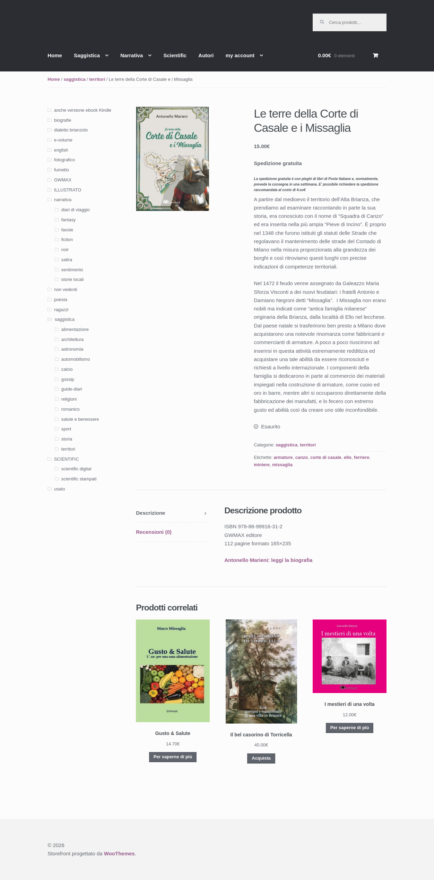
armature (283, 457)
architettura (72, 339)
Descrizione (150, 513)
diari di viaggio (75, 209)
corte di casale (325, 457)
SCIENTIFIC (66, 459)
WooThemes (119, 853)
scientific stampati (78, 478)
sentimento (72, 269)
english (61, 150)
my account (240, 55)
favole (67, 229)
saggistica (75, 79)
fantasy (68, 219)
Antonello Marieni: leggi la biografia (268, 560)
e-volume (63, 140)
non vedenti (65, 289)
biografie (62, 120)
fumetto (61, 169)
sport (66, 429)
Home (54, 55)
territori (97, 79)
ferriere (361, 457)
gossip (67, 379)
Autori (206, 55)
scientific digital (76, 468)
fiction (67, 239)
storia (66, 439)
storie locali (72, 279)
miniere (262, 464)
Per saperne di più (173, 756)
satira (66, 259)
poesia (60, 299)
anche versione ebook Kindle (82, 110)
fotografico (64, 159)
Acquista (261, 758)
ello (347, 457)
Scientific (174, 55)
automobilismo (75, 359)
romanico (70, 409)
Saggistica (87, 55)
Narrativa (131, 55)
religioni (69, 399)
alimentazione (75, 329)
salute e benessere (80, 419)
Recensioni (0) (154, 532)
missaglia (282, 464)
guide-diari (71, 389)
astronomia (72, 349)
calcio (67, 369)
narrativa (62, 199)
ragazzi (61, 309)
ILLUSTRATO (67, 190)
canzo (301, 457)
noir (65, 249)
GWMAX (62, 179)
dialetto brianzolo (71, 130)
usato (59, 489)
